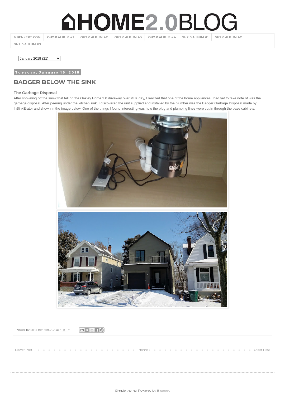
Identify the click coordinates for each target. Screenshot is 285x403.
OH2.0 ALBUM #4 (162, 37)
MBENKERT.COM (27, 37)
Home (143, 350)
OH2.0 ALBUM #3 (128, 37)
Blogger (163, 390)
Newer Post (23, 350)
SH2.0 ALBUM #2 (228, 37)
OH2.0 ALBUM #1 (60, 37)
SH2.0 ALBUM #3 (27, 44)
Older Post (262, 350)
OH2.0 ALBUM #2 (94, 37)
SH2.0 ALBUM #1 (195, 37)
